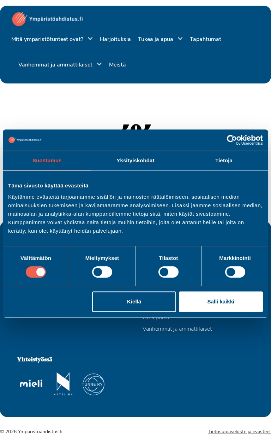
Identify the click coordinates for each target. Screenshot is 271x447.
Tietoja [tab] (224, 160)
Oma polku (156, 318)
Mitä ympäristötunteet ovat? (48, 39)
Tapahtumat (205, 39)
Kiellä (134, 301)
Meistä (117, 65)
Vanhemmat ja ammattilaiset (56, 65)
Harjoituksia (115, 39)
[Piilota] (89, 39)
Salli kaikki (221, 301)
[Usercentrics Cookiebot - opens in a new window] (232, 140)
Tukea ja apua (156, 39)
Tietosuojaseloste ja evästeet (239, 432)
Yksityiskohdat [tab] (135, 160)
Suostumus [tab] (47, 160)
